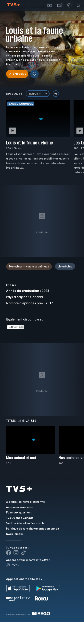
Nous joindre (14, 534)
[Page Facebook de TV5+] (8, 552)
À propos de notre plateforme (25, 501)
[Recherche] (79, 5)
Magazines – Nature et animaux (29, 266)
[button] (59, 5)
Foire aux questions (19, 512)
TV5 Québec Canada (19, 517)
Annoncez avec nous (19, 507)
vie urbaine (65, 266)
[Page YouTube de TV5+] (23, 552)
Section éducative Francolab (25, 523)
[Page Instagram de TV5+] (16, 552)
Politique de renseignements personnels (32, 528)
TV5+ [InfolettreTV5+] (15, 565)
